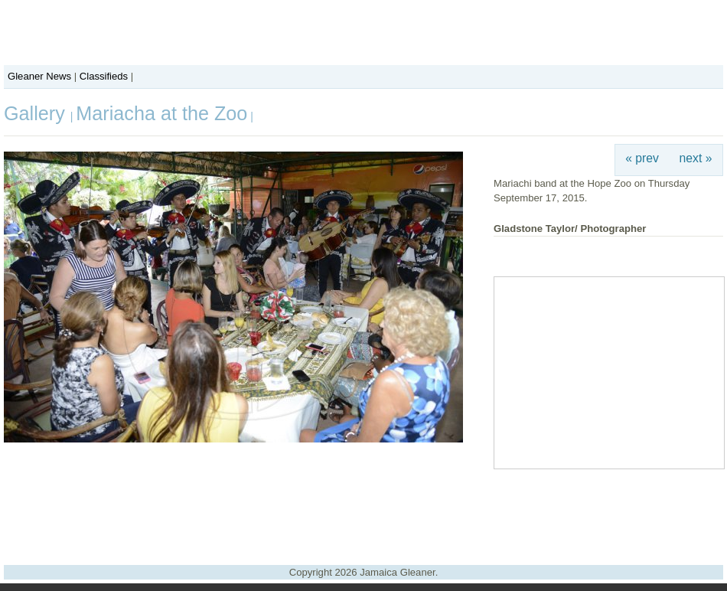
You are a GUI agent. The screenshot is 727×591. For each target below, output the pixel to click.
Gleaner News (39, 76)
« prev (642, 158)
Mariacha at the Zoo (161, 113)
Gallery (37, 113)
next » (696, 158)
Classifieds (104, 76)
